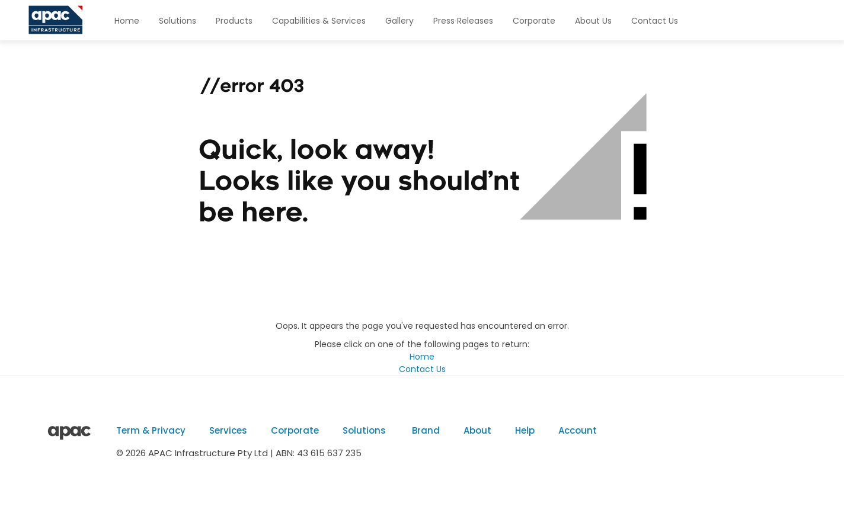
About (477, 430)
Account (577, 430)
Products (234, 21)
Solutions (177, 21)
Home (126, 21)
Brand (425, 430)
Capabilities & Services (319, 21)
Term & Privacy (151, 430)
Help (525, 430)
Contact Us (654, 21)
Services (228, 430)
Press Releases (463, 21)
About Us (593, 21)
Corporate (534, 21)
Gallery (399, 21)
